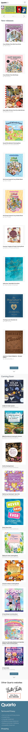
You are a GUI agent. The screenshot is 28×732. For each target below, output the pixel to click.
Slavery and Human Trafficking (10, 718)
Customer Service (7, 728)
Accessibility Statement (8, 720)
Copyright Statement (8, 714)
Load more (14, 365)
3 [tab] (15, 16)
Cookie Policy (6, 712)
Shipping (4, 730)
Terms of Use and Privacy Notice (11, 710)
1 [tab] (13, 16)
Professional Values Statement (10, 716)
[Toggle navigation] (25, 2)
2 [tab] (14, 16)
